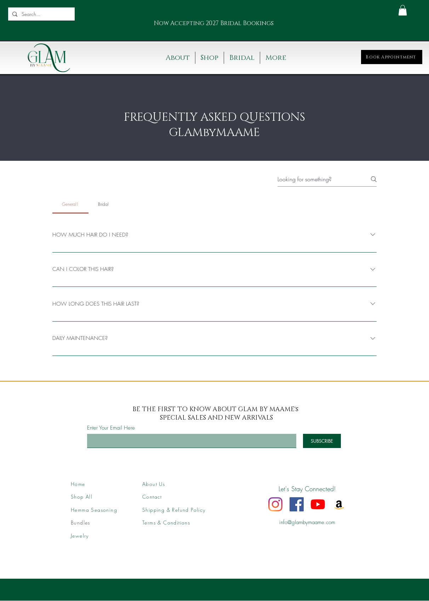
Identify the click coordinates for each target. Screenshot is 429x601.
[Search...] (41, 14)
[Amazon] (339, 504)
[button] (402, 10)
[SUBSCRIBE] (322, 441)
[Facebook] (297, 504)
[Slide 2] (214, 26)
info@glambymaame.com (307, 522)
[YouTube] (318, 504)
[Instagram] (275, 504)
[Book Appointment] (391, 57)
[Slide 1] (205, 26)
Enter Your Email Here (111, 428)
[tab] (70, 204)
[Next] (269, 23)
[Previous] (150, 23)
